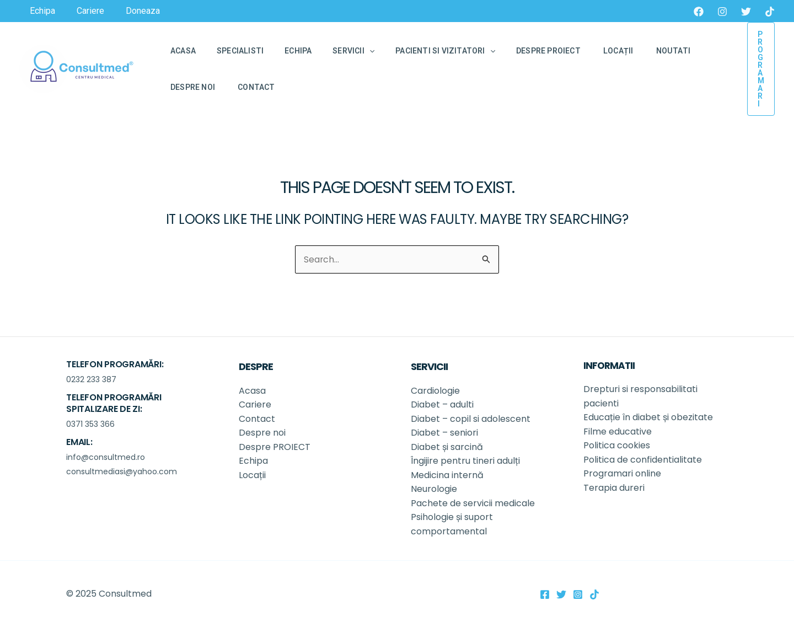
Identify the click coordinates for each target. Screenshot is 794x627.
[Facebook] (699, 12)
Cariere (255, 404)
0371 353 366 (90, 423)
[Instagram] (722, 12)
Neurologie (435, 489)
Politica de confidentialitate (642, 459)
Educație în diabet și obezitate (649, 416)
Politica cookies (616, 445)
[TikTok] (770, 12)
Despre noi (263, 432)
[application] (350, 51)
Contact (257, 418)
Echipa (253, 460)
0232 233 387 (91, 378)
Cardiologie (435, 390)
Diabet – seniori (444, 432)
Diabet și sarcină (448, 446)
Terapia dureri (614, 487)
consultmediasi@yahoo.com (121, 470)
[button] (761, 69)
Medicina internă (447, 474)
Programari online (622, 473)
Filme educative (617, 431)
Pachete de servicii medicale (473, 503)
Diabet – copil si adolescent (470, 418)
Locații (253, 474)
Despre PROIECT (276, 446)
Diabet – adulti (442, 404)
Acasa (252, 390)
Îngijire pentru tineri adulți (466, 460)
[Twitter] (746, 12)
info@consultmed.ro (105, 456)
